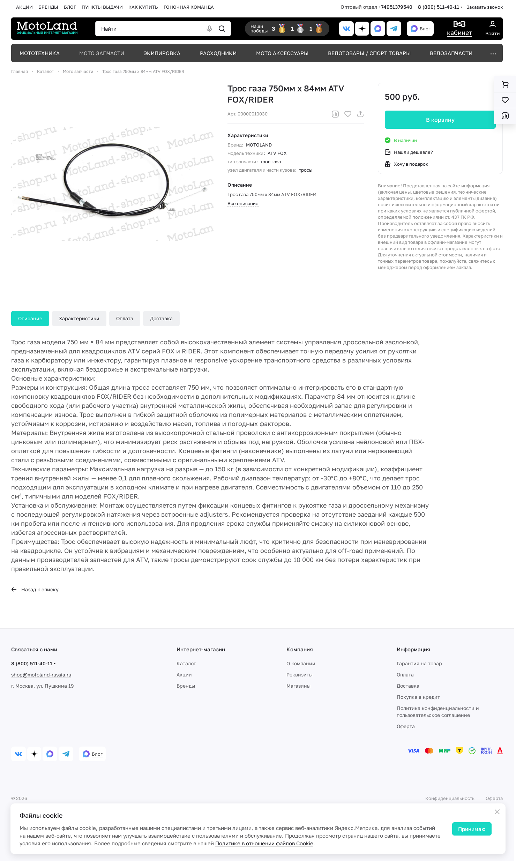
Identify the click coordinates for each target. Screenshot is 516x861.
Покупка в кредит (418, 697)
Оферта (406, 726)
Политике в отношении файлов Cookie (264, 843)
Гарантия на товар (419, 663)
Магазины (298, 686)
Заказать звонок (484, 7)
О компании (300, 663)
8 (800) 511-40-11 (438, 7)
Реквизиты (299, 674)
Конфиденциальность (449, 798)
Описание (30, 318)
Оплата (124, 318)
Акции (184, 674)
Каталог (186, 663)
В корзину (440, 119)
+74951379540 (395, 7)
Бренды (186, 686)
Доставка (161, 318)
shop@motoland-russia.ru (41, 674)
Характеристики (79, 318)
